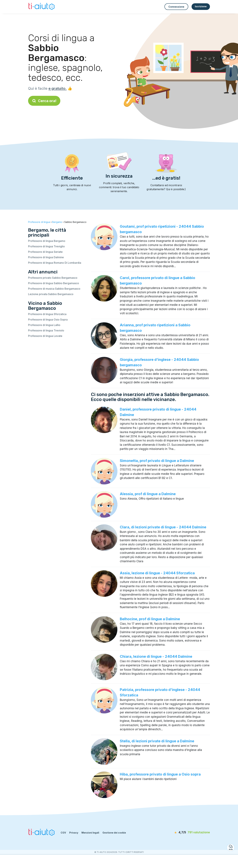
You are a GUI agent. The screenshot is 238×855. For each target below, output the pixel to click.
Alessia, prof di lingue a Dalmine (148, 494)
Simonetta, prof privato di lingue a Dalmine (157, 460)
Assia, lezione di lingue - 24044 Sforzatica (157, 573)
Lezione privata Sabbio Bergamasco (50, 294)
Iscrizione (201, 6)
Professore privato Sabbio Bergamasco (52, 277)
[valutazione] (191, 832)
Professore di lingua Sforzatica (47, 314)
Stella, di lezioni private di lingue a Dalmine (157, 741)
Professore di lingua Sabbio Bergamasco (53, 283)
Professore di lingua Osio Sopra (48, 319)
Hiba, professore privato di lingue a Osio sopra (160, 774)
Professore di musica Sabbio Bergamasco (54, 288)
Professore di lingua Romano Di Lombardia (54, 262)
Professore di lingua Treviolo (46, 330)
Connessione (176, 6)
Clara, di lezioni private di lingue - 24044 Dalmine (163, 527)
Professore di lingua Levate (45, 336)
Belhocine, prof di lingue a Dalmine (150, 619)
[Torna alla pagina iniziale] (42, 6)
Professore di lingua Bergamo (46, 241)
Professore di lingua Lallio (44, 325)
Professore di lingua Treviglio (46, 246)
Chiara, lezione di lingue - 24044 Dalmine (156, 656)
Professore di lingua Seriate (45, 251)
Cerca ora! (44, 101)
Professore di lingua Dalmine (46, 257)
